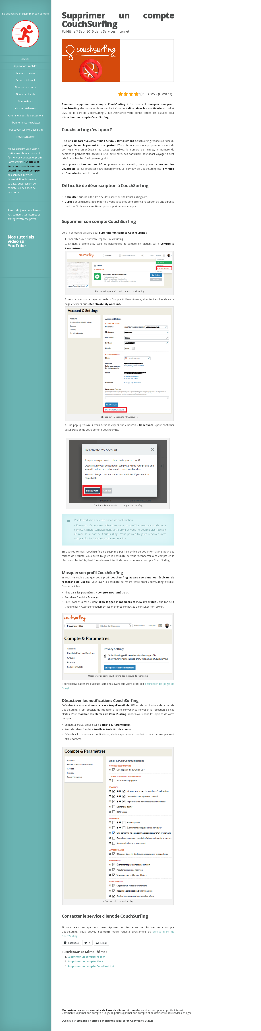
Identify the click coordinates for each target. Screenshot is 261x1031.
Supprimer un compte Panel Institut (90, 966)
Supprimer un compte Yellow (86, 956)
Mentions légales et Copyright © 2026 (127, 1020)
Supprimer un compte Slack (85, 961)
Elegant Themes (88, 1020)
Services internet (116, 31)
